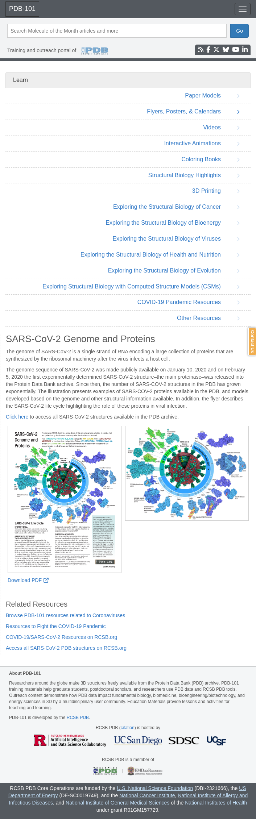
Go (239, 31)
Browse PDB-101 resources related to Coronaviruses (65, 615)
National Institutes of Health (216, 803)
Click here (17, 417)
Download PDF (28, 580)
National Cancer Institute (147, 795)
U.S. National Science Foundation (155, 788)
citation (128, 727)
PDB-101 (22, 8)
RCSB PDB (78, 717)
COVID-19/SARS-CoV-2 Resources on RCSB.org (61, 637)
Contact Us (252, 341)
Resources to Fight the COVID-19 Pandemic (56, 626)
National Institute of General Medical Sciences (117, 803)
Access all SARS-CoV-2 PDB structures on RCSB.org (66, 648)
